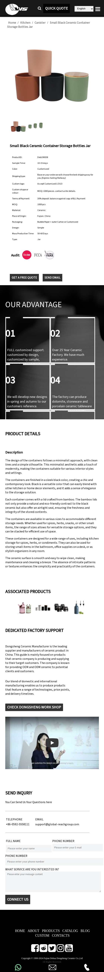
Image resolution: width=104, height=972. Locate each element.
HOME (20, 931)
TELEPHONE (14, 819)
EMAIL (39, 819)
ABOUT (33, 931)
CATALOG (70, 931)
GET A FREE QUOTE (24, 278)
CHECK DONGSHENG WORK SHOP (34, 707)
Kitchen (25, 23)
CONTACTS (61, 935)
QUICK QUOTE (56, 8)
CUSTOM (42, 935)
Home (12, 23)
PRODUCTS (51, 931)
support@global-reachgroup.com (57, 824)
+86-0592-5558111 (17, 824)
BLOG (85, 931)
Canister (40, 23)
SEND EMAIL (52, 278)
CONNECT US (17, 899)
